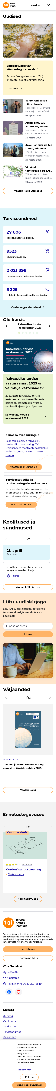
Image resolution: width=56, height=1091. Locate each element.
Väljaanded (9, 1037)
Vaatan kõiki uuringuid (23, 467)
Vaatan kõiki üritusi (28, 587)
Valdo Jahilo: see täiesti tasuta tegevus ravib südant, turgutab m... (38, 102)
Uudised (8, 1016)
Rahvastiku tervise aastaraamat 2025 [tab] (19, 333)
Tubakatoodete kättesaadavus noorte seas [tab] (30, 333)
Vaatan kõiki (28, 790)
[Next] (49, 326)
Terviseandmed (12, 1031)
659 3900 (13, 972)
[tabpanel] (28, 382)
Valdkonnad (10, 1021)
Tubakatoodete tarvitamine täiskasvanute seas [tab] (33, 333)
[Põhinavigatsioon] (48, 5)
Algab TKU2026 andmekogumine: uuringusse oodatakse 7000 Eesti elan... (36, 124)
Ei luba (29, 1077)
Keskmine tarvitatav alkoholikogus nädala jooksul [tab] (37, 333)
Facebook (9, 991)
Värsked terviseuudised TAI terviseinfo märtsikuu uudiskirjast (37, 169)
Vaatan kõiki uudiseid (28, 191)
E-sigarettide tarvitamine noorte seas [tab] (26, 333)
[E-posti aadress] (28, 626)
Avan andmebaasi (21, 504)
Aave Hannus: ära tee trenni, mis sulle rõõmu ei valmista (38, 147)
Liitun (28, 634)
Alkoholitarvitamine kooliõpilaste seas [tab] (23, 333)
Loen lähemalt (28, 949)
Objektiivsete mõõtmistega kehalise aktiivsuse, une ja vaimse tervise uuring (27, 452)
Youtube (18, 991)
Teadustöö (9, 1026)
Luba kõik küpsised (29, 1085)
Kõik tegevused (28, 899)
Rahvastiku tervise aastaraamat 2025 (17, 416)
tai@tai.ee (13, 978)
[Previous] (6, 326)
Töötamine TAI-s (28, 958)
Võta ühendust (12, 966)
